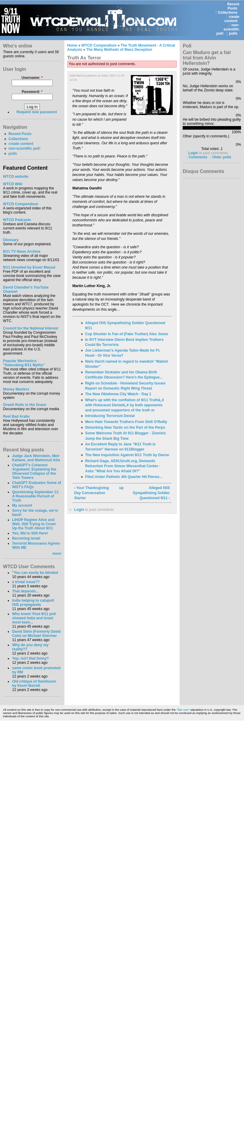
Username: (32, 78)
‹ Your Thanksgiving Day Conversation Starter (91, 493)
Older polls (221, 157)
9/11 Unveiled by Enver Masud (29, 267)
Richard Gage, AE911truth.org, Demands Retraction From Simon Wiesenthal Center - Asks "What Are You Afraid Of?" (122, 466)
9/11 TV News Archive (21, 251)
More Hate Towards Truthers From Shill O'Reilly (126, 422)
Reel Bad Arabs (16, 416)
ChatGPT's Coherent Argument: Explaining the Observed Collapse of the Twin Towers (34, 471)
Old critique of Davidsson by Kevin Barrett (34, 683)
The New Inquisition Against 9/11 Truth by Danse (127, 455)
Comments (198, 157)
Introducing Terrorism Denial (110, 416)
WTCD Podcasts (17, 220)
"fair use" (183, 709)
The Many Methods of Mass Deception (119, 49)
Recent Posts (233, 6)
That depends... (25, 591)
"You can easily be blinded (35, 573)
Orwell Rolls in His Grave (24, 405)
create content (231, 19)
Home (72, 45)
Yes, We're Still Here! (30, 533)
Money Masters (16, 389)
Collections (228, 12)
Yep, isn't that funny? (30, 658)
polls (233, 33)
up (121, 488)
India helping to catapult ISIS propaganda (33, 602)
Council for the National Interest (30, 328)
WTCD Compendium (20, 204)
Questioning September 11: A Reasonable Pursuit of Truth (35, 496)
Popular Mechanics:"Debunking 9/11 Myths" (24, 363)
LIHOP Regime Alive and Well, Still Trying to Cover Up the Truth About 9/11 (34, 524)
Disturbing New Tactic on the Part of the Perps (125, 427)
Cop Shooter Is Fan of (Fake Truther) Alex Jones (126, 334)
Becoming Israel (26, 538)
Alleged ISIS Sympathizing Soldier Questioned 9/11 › (151, 493)
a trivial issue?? (26, 582)
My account (22, 505)
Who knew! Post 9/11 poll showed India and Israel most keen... (34, 618)
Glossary (11, 240)
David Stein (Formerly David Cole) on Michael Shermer (36, 633)
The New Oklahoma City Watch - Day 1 (118, 394)
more (56, 553)
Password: (32, 92)
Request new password (36, 112)
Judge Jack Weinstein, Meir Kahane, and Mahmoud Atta (36, 458)
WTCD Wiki (12, 184)
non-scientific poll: (228, 29)
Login (79, 510)
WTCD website (15, 176)
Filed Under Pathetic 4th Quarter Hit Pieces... (123, 477)
